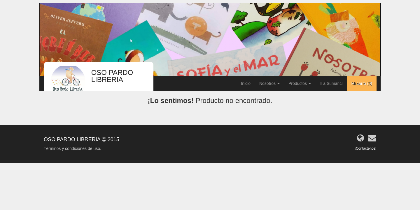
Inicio (246, 83)
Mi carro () (361, 83)
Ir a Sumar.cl (331, 83)
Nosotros (269, 83)
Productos (299, 83)
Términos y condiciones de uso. (72, 148)
